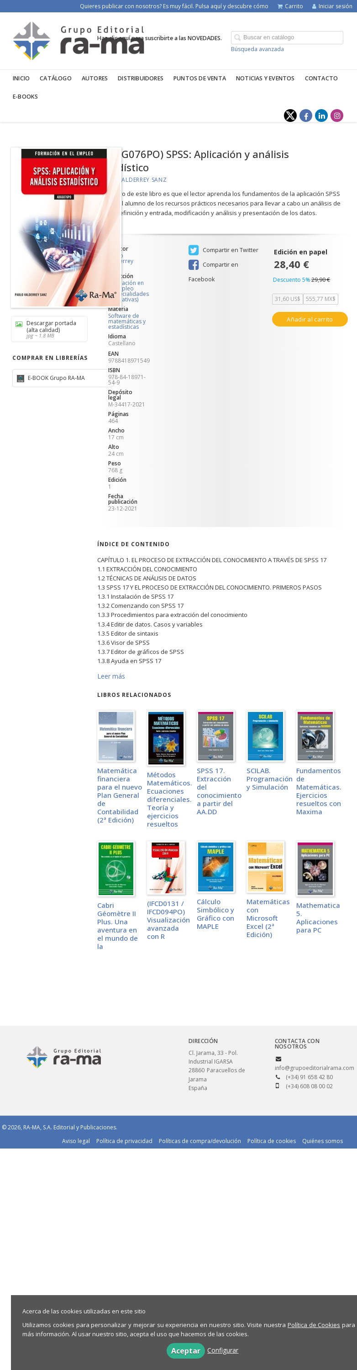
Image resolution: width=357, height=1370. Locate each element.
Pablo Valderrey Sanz (132, 180)
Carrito (290, 6)
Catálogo (56, 78)
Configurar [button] (222, 1350)
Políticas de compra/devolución (200, 1141)
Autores (95, 78)
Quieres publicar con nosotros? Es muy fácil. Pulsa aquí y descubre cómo (174, 6)
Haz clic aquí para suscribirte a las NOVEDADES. (159, 38)
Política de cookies (271, 1141)
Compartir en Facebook (213, 265)
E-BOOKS (25, 96)
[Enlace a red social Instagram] (337, 115)
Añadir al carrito (310, 319)
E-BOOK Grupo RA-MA (55, 378)
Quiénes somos (322, 1141)
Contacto (321, 78)
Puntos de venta (199, 78)
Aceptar (185, 1351)
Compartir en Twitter (223, 250)
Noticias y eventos (265, 78)
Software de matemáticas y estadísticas (127, 321)
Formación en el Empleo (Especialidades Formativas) (127, 291)
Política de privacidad (124, 1141)
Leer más (111, 676)
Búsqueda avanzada (257, 49)
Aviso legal (76, 1141)
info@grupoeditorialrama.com (314, 1068)
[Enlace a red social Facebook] (305, 115)
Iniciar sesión (332, 6)
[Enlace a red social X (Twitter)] (290, 115)
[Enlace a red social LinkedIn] (321, 115)
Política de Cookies (314, 1325)
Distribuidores (140, 78)
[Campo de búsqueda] (287, 37)
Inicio (21, 78)
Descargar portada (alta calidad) (46, 329)
